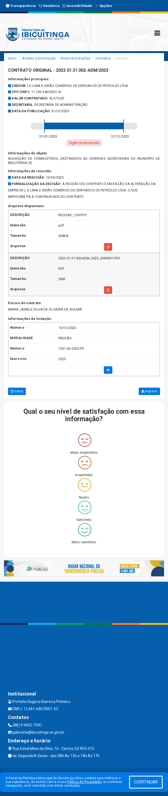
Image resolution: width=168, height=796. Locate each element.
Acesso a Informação (39, 58)
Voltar (17, 391)
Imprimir (149, 391)
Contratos (103, 58)
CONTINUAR (146, 782)
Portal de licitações (76, 58)
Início (12, 58)
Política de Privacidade (84, 782)
